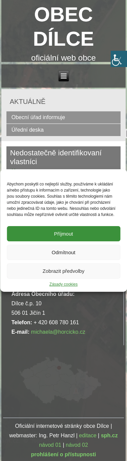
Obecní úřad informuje (38, 117)
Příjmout (63, 234)
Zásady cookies (63, 284)
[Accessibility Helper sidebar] (119, 59)
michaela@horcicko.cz (58, 332)
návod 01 (50, 445)
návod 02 (77, 445)
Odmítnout (63, 252)
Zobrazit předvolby (63, 271)
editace (88, 435)
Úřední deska (28, 130)
